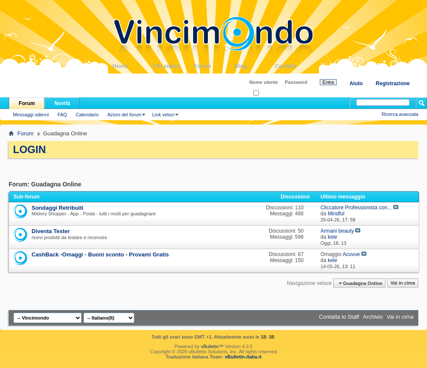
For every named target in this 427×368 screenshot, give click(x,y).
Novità (62, 103)
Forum (214, 66)
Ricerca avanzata (400, 114)
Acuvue (351, 254)
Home (132, 66)
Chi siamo (173, 66)
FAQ (62, 114)
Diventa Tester (51, 231)
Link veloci (163, 114)
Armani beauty (337, 231)
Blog (254, 66)
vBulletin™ (212, 346)
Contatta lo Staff (339, 317)
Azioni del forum (124, 114)
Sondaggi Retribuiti (57, 208)
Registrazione (393, 83)
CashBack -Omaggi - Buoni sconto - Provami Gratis (100, 254)
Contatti (295, 66)
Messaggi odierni (31, 114)
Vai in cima (402, 283)
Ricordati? (266, 93)
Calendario (87, 114)
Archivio (373, 317)
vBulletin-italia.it (243, 356)
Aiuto (356, 83)
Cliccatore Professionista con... (356, 208)
